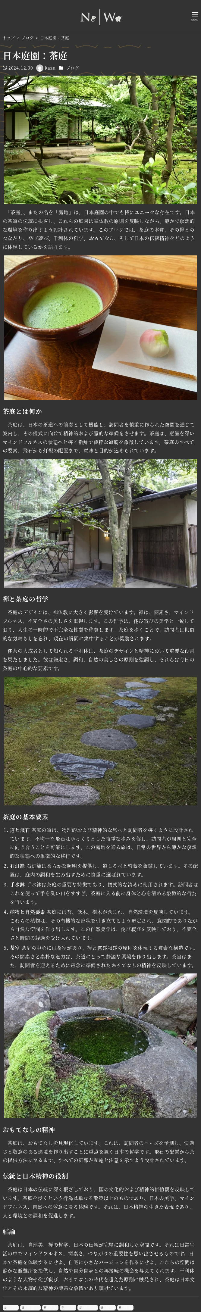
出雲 (12, 1307)
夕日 (70, 1307)
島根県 (89, 1307)
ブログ (72, 68)
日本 (127, 1307)
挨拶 (109, 1307)
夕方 (52, 1307)
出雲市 (32, 1307)
